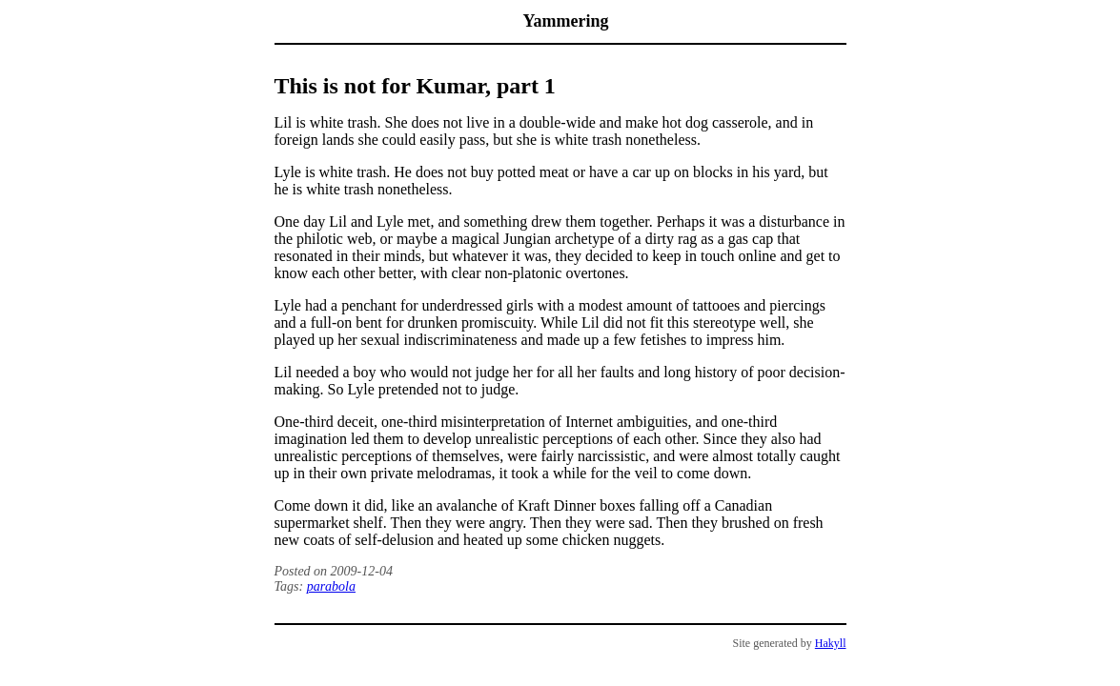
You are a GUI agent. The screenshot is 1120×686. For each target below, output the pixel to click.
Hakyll (830, 643)
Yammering (566, 20)
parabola (331, 586)
